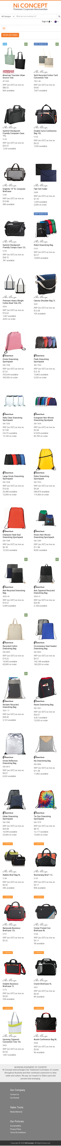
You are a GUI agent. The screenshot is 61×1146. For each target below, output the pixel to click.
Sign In (47, 21)
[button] (56, 21)
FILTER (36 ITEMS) (10, 35)
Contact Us (14, 1095)
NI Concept (29, 1143)
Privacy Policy (15, 1130)
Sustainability (15, 1126)
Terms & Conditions (18, 1133)
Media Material (16, 1112)
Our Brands (14, 1098)
